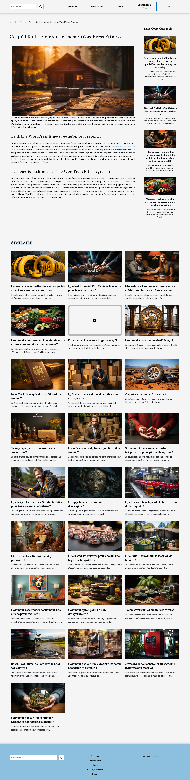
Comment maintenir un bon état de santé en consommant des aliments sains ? (160, 202)
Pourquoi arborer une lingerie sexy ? (92, 340)
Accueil (13, 22)
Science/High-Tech (145, 6)
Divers (168, 6)
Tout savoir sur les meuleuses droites (149, 610)
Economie (72, 6)
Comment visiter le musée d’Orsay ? (149, 340)
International (97, 6)
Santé (120, 6)
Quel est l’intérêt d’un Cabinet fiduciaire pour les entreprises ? (160, 111)
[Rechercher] (23, 6)
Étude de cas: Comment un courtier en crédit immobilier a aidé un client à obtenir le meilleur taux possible (150, 290)
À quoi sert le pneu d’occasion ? (145, 394)
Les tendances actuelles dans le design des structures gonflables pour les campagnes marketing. (38, 290)
